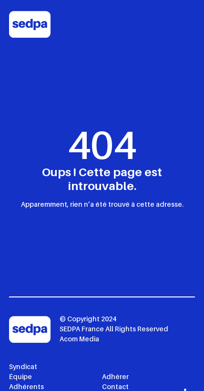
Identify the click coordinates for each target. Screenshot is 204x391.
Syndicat (23, 366)
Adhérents (26, 386)
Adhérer (115, 376)
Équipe (20, 376)
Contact (115, 386)
